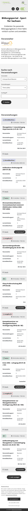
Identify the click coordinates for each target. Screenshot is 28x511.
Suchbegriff (4, 93)
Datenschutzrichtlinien (11, 495)
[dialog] (14, 498)
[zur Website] (6, 43)
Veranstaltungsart (5, 84)
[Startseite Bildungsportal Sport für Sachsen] (5, 3)
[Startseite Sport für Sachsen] (24, 3)
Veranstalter (4, 76)
